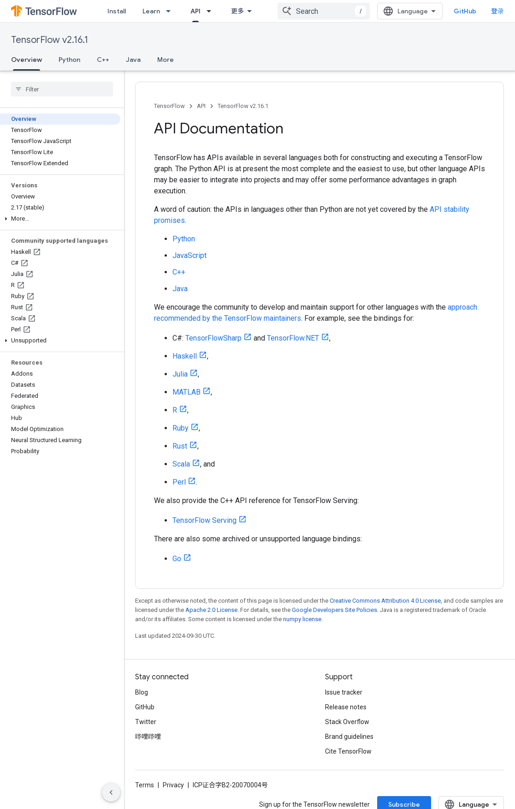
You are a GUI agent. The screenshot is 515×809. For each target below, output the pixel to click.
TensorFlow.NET (293, 338)
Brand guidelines (349, 736)
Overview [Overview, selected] (26, 59)
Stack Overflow (347, 721)
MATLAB (186, 392)
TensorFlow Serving (204, 520)
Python (69, 59)
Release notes (346, 707)
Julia (180, 374)
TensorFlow (169, 105)
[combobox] (324, 11)
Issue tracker (343, 692)
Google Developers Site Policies (334, 609)
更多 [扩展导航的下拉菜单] (237, 11)
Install (116, 11)
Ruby (180, 428)
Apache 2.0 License (211, 609)
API (201, 105)
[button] (60, 218)
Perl (179, 482)
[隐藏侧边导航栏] (111, 792)
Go (176, 558)
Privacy (173, 785)
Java (133, 59)
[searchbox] (62, 89)
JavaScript (189, 255)
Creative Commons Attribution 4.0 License (385, 600)
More (165, 59)
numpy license (302, 619)
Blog (141, 692)
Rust (179, 446)
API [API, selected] (195, 11)
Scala (181, 464)
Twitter (145, 721)
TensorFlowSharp (213, 338)
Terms (144, 785)
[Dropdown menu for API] (212, 11)
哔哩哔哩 (148, 736)
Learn (151, 11)
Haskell (184, 356)
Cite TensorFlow (348, 751)
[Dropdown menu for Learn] (171, 11)
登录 (497, 11)
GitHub (465, 11)
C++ (103, 59)
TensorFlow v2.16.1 (49, 40)
